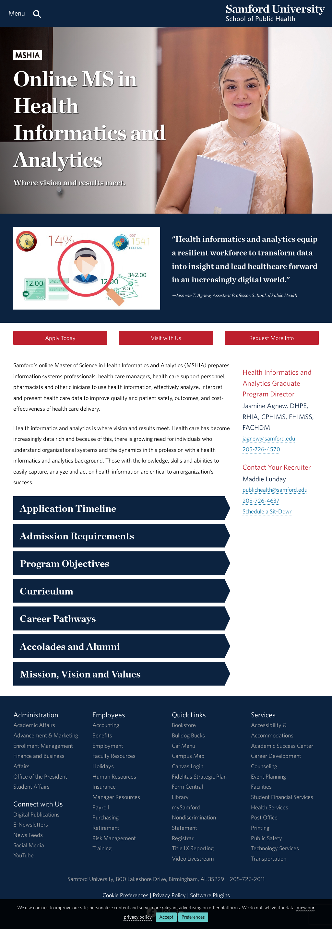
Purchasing (105, 817)
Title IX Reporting (193, 848)
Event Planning (268, 776)
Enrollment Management (43, 745)
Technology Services (275, 848)
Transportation (268, 858)
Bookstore (184, 725)
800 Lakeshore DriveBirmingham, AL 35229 (170, 879)
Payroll (100, 807)
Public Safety (266, 838)
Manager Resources (116, 797)
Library (180, 797)
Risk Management (114, 838)
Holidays (103, 766)
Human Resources (114, 776)
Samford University (91, 879)
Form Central (187, 786)
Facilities (261, 786)
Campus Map (188, 755)
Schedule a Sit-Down (267, 511)
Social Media (28, 845)
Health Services (269, 807)
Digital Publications (36, 814)
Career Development (276, 755)
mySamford (186, 807)
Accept (166, 917)
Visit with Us (166, 338)
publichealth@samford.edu (275, 489)
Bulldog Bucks (188, 735)
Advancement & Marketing (45, 735)
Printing (260, 827)
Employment (107, 745)
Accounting (105, 725)
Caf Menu (183, 745)
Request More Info (271, 338)
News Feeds (28, 835)
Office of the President (40, 776)
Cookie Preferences (125, 895)
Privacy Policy (169, 895)
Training (102, 848)
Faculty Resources (114, 755)
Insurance (104, 786)
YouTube (23, 855)
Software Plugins (210, 895)
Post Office (264, 817)
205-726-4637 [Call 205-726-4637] (261, 500)
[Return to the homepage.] (276, 19)
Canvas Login (187, 766)
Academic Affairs (34, 725)
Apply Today (60, 338)
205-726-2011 (247, 879)
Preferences (193, 917)
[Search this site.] (37, 13)
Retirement (105, 827)
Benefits (102, 735)
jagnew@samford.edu (269, 438)
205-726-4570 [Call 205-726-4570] (261, 449)
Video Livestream (193, 858)
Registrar (183, 838)
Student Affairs (31, 786)
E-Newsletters (30, 824)
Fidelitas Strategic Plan (199, 776)
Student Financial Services (282, 797)
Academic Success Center (282, 745)
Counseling (264, 766)
